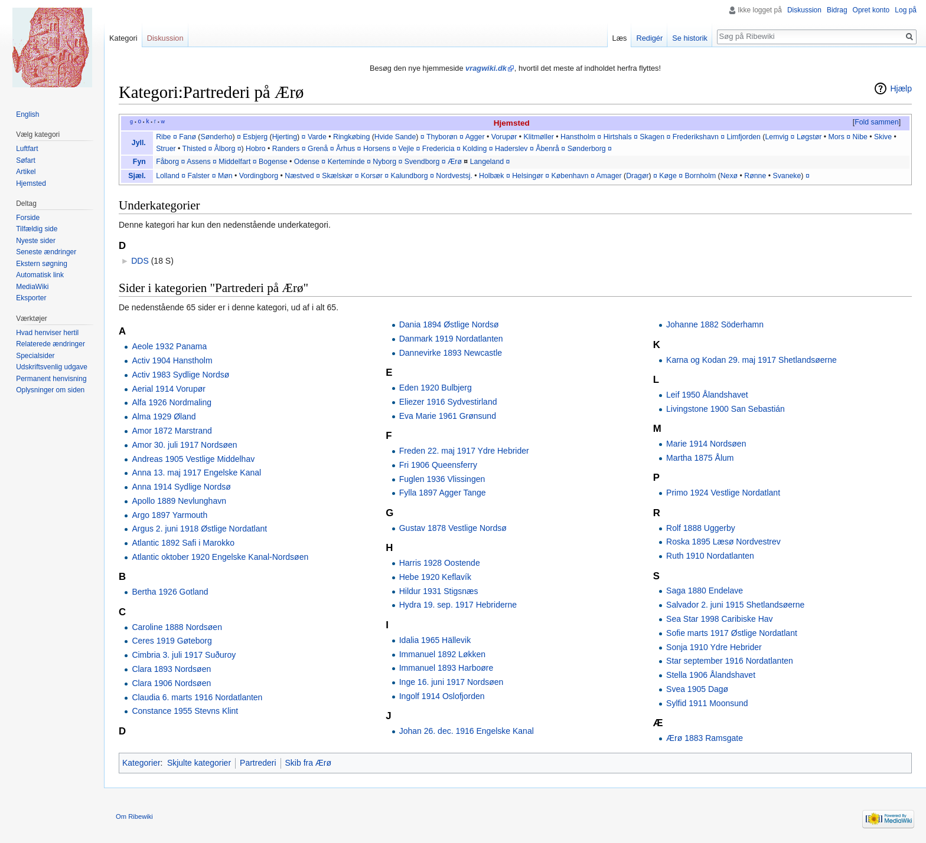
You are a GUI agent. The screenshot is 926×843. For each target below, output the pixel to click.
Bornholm (700, 176)
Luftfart (27, 149)
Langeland (487, 162)
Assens (198, 162)
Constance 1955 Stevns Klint (185, 711)
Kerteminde (346, 162)
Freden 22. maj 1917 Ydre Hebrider (464, 450)
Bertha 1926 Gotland (170, 591)
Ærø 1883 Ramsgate (704, 738)
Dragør (637, 176)
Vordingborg (258, 176)
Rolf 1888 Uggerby (700, 528)
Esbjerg (255, 137)
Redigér (649, 38)
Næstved (299, 176)
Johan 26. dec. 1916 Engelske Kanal (466, 731)
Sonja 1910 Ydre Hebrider (714, 647)
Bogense (273, 162)
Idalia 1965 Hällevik (435, 640)
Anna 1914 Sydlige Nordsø (181, 486)
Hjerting (284, 137)
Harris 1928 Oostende (439, 563)
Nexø (729, 176)
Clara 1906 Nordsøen (171, 683)
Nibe (860, 137)
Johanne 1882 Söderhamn (715, 324)
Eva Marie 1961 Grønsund (447, 416)
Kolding (474, 149)
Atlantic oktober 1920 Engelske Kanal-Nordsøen (220, 557)
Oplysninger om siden (50, 390)
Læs (619, 38)
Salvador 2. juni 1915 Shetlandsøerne (735, 604)
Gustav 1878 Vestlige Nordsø (453, 528)
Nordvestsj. (454, 176)
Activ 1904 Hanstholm (172, 360)
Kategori (123, 38)
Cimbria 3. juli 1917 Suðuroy (184, 655)
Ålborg (225, 149)
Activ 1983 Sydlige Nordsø (180, 374)
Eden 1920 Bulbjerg (435, 387)
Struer (166, 149)
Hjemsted (512, 123)
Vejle (406, 149)
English (27, 114)
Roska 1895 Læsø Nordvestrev (723, 541)
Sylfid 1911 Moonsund (707, 703)
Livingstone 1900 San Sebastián (725, 409)
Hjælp (901, 88)
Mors (836, 137)
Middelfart (234, 162)
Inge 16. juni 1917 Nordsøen (451, 682)
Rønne (755, 176)
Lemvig (776, 137)
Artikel (25, 172)
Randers (286, 149)
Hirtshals (618, 137)
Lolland (168, 176)
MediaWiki (32, 287)
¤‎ (183, 176)
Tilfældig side (36, 229)
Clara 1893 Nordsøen (171, 669)
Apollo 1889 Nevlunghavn (179, 501)
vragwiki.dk (486, 68)
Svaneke (786, 176)
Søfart (25, 160)
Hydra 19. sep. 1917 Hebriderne (458, 604)
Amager (609, 176)
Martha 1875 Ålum (699, 457)
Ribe (163, 137)
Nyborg (384, 162)
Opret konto (871, 10)
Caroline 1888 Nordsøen (177, 627)
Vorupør (504, 137)
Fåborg (167, 162)
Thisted (194, 149)
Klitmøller (539, 137)
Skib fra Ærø (308, 762)
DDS (140, 260)
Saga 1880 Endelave (704, 590)
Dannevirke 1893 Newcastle (450, 352)
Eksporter (31, 298)
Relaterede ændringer (50, 344)
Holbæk (491, 176)
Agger (475, 137)
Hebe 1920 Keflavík (435, 577)
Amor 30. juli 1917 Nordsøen (184, 445)
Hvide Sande (395, 137)
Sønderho (216, 137)
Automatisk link (40, 275)
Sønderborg (587, 149)
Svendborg (422, 162)
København (570, 176)
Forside (28, 218)
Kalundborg (409, 176)
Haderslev (511, 149)
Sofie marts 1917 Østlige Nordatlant (731, 633)
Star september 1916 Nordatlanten (729, 660)
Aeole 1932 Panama (169, 346)
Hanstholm (577, 137)
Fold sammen (877, 122)
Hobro (256, 149)
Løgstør (809, 137)
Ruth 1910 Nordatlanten (710, 555)
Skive (883, 137)
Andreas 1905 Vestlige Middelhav (193, 459)
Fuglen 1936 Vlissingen (442, 479)
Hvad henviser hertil (47, 333)
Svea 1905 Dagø (697, 689)
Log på (906, 10)
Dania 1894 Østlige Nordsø (449, 324)
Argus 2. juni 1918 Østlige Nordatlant (199, 528)
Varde (317, 137)
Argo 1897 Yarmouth (169, 515)
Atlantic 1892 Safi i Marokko (183, 542)
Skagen (652, 137)
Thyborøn (442, 137)
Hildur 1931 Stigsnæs (438, 591)
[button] (876, 123)
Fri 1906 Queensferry (438, 465)
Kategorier (141, 762)
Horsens (376, 149)
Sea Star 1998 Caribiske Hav (719, 619)
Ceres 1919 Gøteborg (171, 640)
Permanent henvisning (51, 379)
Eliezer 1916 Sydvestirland (448, 401)
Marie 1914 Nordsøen (706, 443)
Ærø (455, 162)
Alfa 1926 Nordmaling (171, 402)
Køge (667, 176)
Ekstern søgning (41, 264)
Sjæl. (136, 176)
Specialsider (35, 356)
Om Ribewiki (134, 816)
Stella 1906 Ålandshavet (710, 675)
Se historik (689, 38)
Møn (225, 176)
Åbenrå (547, 149)
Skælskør (337, 176)
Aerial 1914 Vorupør (169, 388)
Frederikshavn (696, 137)
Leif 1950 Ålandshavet (707, 394)
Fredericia (438, 149)
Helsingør (527, 176)
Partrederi (258, 762)
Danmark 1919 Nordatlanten (451, 338)
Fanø (187, 137)
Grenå (318, 149)
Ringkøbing (351, 137)
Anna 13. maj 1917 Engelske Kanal (196, 472)
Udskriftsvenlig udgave (51, 367)
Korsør (372, 176)
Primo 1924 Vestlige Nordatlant (723, 492)
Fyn (139, 162)
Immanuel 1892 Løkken (442, 654)
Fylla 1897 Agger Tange (442, 492)
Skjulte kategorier (199, 762)
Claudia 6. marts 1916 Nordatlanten (197, 697)
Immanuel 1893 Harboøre (446, 668)
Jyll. (139, 143)
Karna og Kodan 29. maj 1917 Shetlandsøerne (751, 360)
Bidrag (837, 10)
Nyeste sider (36, 241)
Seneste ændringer (46, 252)
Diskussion (804, 10)
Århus (345, 149)
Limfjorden (743, 137)
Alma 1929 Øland (163, 416)
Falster (199, 176)
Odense (306, 162)
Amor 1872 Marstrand (171, 430)
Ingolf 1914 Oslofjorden (442, 696)
